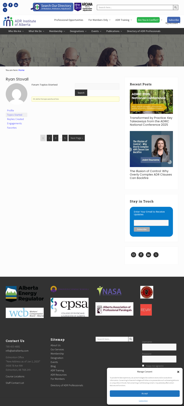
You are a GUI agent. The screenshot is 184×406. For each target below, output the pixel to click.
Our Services (57, 349)
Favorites (12, 127)
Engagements (14, 123)
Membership (57, 353)
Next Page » (76, 138)
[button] (178, 371)
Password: (147, 353)
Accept (145, 393)
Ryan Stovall (17, 79)
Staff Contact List (15, 382)
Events (54, 362)
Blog (53, 366)
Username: (147, 341)
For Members (58, 378)
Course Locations (15, 376)
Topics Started (14, 114)
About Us (56, 345)
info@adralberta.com (17, 350)
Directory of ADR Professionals (67, 385)
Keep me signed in (155, 365)
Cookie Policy (143, 401)
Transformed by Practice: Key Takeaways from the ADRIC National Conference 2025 (151, 121)
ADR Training (57, 370)
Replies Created (15, 119)
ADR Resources (59, 374)
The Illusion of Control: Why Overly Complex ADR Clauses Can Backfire (151, 174)
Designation (57, 358)
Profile (10, 110)
